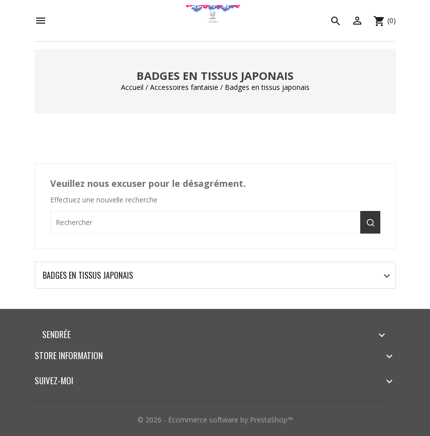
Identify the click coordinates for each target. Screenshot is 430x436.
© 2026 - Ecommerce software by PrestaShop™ (215, 419)
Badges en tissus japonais (88, 275)
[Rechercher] (215, 222)
